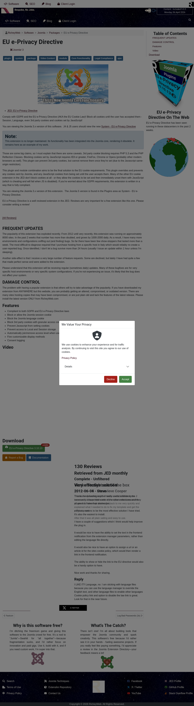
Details (68, 366)
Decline (111, 379)
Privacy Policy (69, 358)
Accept (125, 379)
